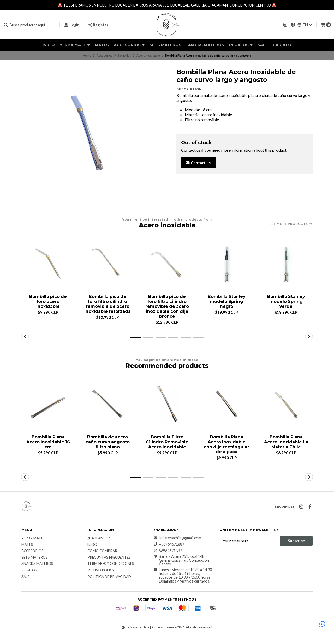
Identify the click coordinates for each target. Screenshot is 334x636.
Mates (102, 44)
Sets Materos (165, 44)
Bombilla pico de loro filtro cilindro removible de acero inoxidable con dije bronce (167, 306)
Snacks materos (205, 44)
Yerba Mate (75, 44)
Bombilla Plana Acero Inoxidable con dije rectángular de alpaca (226, 445)
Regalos (241, 44)
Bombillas (124, 55)
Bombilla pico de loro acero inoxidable (48, 301)
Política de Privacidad (109, 577)
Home (87, 55)
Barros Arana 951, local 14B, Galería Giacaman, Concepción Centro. (181, 560)
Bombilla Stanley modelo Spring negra (226, 301)
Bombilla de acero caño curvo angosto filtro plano (107, 442)
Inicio (49, 44)
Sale (263, 44)
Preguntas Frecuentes (109, 558)
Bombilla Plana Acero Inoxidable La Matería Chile (286, 442)
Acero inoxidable (148, 55)
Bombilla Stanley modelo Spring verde (286, 301)
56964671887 (168, 551)
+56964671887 (169, 545)
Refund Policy (101, 570)
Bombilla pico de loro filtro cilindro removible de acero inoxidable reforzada (107, 304)
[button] (135, 337)
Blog (92, 545)
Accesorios (129, 44)
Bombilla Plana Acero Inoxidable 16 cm (48, 442)
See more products (291, 223)
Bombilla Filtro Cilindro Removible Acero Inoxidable (167, 442)
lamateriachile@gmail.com (177, 538)
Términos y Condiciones (110, 564)
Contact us (198, 163)
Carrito (282, 44)
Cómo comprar (102, 551)
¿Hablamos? (98, 539)
